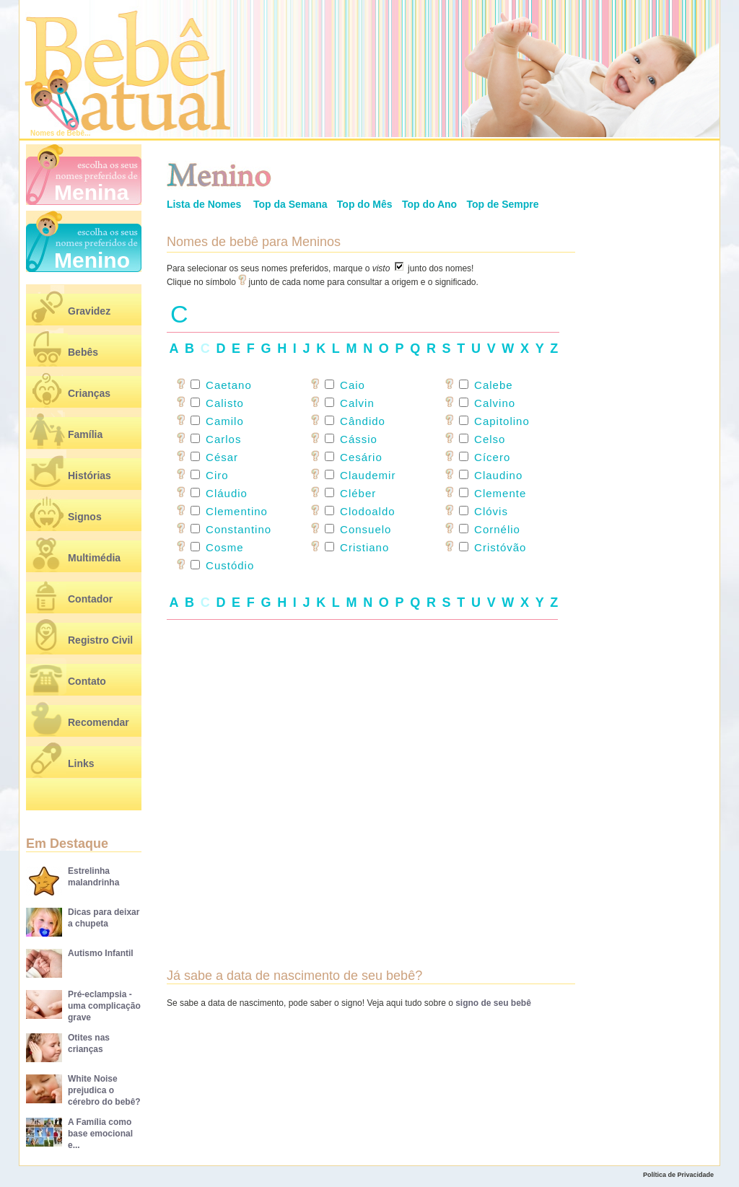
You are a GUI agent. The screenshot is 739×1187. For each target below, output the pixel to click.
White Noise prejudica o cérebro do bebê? (104, 1090)
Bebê (75, 133)
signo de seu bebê (493, 1003)
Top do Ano (429, 204)
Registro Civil (100, 640)
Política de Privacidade (678, 1174)
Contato (87, 681)
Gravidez (89, 311)
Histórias (89, 475)
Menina (91, 192)
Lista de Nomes (204, 204)
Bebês (83, 352)
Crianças (89, 393)
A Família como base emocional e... (100, 1133)
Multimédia (94, 558)
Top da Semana (290, 204)
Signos (85, 516)
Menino (92, 260)
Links (81, 763)
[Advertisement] (371, 771)
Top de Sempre (502, 204)
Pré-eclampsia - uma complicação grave (104, 1005)
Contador (90, 599)
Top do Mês (365, 204)
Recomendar (98, 722)
